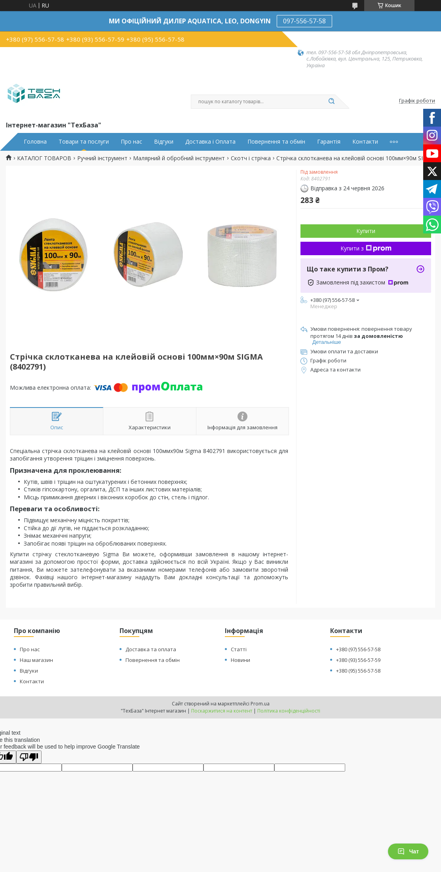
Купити (365, 231)
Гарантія (328, 141)
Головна (35, 141)
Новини (240, 659)
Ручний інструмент (102, 158)
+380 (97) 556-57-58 (358, 649)
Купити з (366, 248)
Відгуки (163, 141)
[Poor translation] (29, 757)
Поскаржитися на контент (221, 710)
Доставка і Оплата (210, 141)
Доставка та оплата (150, 649)
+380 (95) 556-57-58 (358, 670)
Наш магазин (36, 659)
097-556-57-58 (304, 21)
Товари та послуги (84, 141)
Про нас (131, 141)
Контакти (365, 141)
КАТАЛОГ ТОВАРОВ (44, 158)
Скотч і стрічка (251, 158)
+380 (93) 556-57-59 (358, 659)
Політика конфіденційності (288, 710)
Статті (239, 649)
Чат (408, 851)
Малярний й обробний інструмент (179, 158)
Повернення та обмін (276, 141)
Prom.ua (260, 703)
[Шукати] (331, 102)
